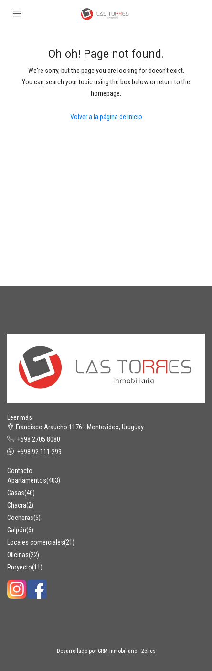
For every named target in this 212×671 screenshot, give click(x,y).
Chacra (16, 505)
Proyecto (19, 567)
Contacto (19, 471)
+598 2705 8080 (38, 439)
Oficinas (18, 555)
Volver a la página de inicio (106, 117)
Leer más (19, 417)
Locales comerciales (35, 542)
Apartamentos (26, 480)
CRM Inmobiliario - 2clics (127, 651)
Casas (15, 493)
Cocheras (20, 517)
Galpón (16, 530)
